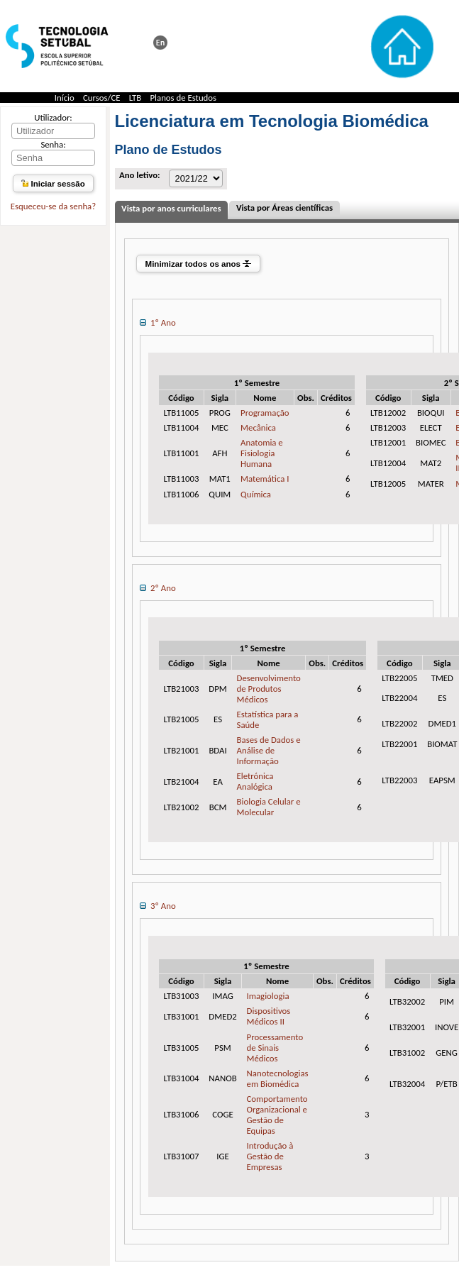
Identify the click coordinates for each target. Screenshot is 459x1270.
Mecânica (258, 427)
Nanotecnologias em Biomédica (278, 1078)
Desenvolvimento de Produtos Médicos (269, 689)
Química (255, 494)
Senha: (52, 144)
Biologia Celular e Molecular (269, 806)
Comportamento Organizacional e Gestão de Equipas (277, 1114)
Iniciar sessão (52, 184)
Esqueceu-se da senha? (53, 206)
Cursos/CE (102, 97)
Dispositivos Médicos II (269, 1016)
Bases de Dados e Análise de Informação (269, 750)
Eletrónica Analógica (255, 781)
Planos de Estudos (183, 97)
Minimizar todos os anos (198, 264)
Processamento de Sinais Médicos (275, 1048)
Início (64, 97)
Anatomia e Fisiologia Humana (261, 453)
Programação (264, 412)
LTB (135, 97)
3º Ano (157, 905)
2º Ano (157, 587)
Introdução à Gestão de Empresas (270, 1156)
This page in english (160, 42)
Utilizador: (53, 117)
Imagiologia (268, 995)
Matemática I (264, 478)
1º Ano (157, 322)
